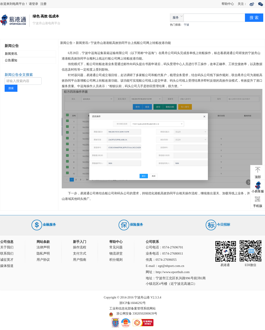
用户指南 (79, 259)
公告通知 (11, 60)
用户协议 (43, 259)
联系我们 (6, 253)
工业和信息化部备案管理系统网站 (132, 308)
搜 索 (254, 17)
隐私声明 (43, 253)
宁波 (186, 24)
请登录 (33, 4)
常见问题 (116, 247)
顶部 (258, 177)
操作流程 (79, 247)
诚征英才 (6, 259)
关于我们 (6, 247)
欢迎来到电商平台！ (14, 4)
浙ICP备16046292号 (132, 303)
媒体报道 (6, 266)
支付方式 (79, 253)
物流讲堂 (116, 253)
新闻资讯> (83, 43)
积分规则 (116, 259)
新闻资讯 (11, 53)
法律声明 (43, 247)
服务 (176, 17)
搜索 (11, 88)
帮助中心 (228, 4)
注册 (43, 4)
